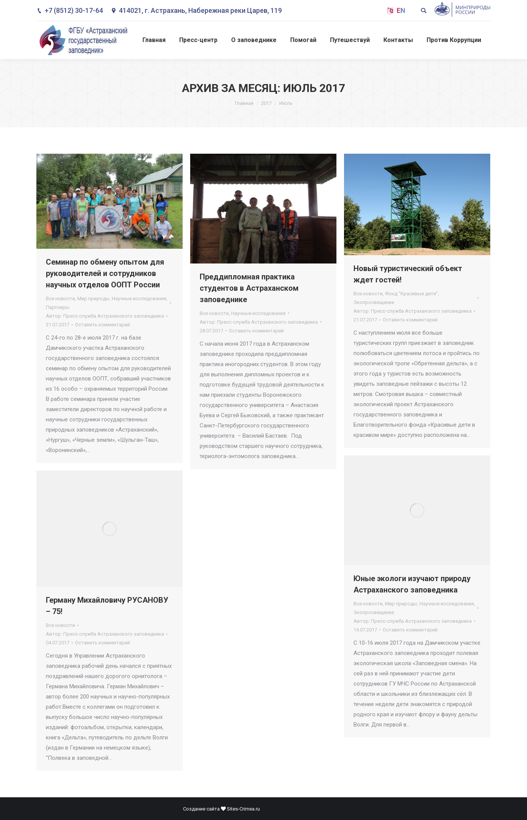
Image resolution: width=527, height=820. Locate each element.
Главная (244, 103)
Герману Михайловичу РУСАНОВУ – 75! (107, 606)
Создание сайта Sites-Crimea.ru (221, 809)
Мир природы (93, 298)
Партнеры (57, 307)
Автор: (105, 316)
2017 (266, 103)
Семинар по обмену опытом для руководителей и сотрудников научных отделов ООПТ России (105, 273)
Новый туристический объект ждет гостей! (407, 274)
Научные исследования (139, 298)
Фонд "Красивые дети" (411, 293)
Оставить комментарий (102, 324)
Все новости (60, 298)
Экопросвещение (373, 302)
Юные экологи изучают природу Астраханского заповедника (412, 584)
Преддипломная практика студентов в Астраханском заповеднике (249, 288)
